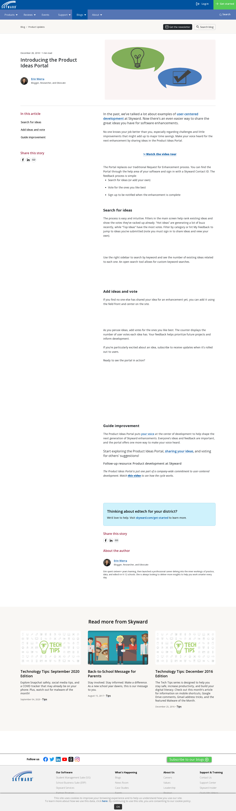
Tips (44, 699)
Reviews (30, 14)
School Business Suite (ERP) (71, 782)
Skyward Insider (208, 787)
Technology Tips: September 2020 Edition (49, 673)
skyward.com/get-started (152, 517)
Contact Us (206, 777)
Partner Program (65, 793)
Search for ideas (31, 122)
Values (167, 782)
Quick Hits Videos (209, 793)
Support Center (208, 782)
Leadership (169, 787)
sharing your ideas (179, 451)
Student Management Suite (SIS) (73, 777)
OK (118, 806)
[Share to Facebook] (22, 159)
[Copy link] (33, 159)
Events (45, 14)
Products (11, 14)
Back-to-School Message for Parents (112, 673)
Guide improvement (33, 137)
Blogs (81, 14)
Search (224, 14)
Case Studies (122, 787)
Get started (225, 3)
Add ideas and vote (33, 129)
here (105, 801)
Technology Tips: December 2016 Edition (184, 673)
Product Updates (36, 26)
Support (64, 14)
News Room (121, 782)
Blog (22, 26)
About (97, 14)
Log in (202, 4)
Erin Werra (37, 79)
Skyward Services (65, 787)
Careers (167, 777)
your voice (147, 434)
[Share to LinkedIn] (28, 159)
